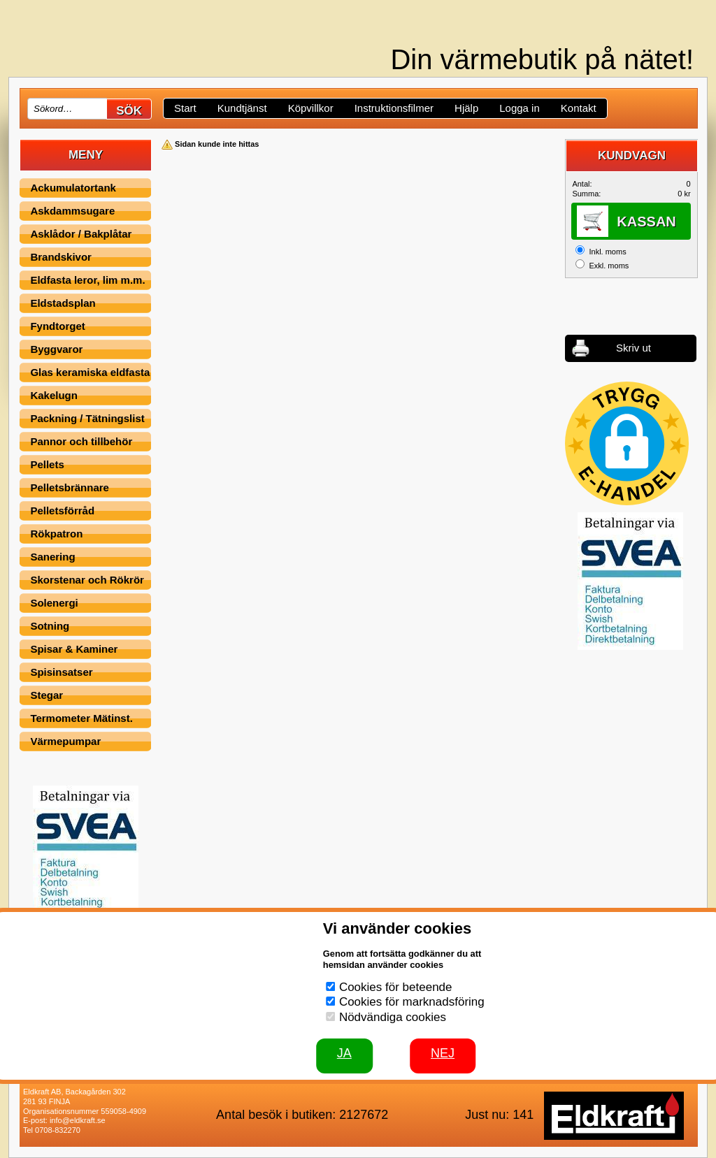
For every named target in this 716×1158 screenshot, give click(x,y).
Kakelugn (54, 395)
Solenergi (54, 603)
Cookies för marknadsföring (412, 1001)
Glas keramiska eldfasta (90, 372)
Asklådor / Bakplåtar (80, 234)
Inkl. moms (607, 251)
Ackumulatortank (73, 188)
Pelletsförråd (62, 510)
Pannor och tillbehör (81, 441)
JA (344, 1053)
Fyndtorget (57, 326)
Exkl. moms (609, 265)
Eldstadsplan (62, 303)
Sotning (49, 626)
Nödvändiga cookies (392, 1017)
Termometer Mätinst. (81, 718)
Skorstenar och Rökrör (87, 580)
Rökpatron (56, 534)
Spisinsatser (61, 672)
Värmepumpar (65, 741)
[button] (627, 443)
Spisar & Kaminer (73, 649)
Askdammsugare (72, 211)
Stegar (46, 695)
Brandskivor (61, 257)
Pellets (47, 464)
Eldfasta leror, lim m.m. (87, 280)
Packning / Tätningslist (87, 418)
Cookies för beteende (395, 987)
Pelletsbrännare (69, 487)
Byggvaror (56, 349)
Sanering (52, 557)
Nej (442, 1053)
